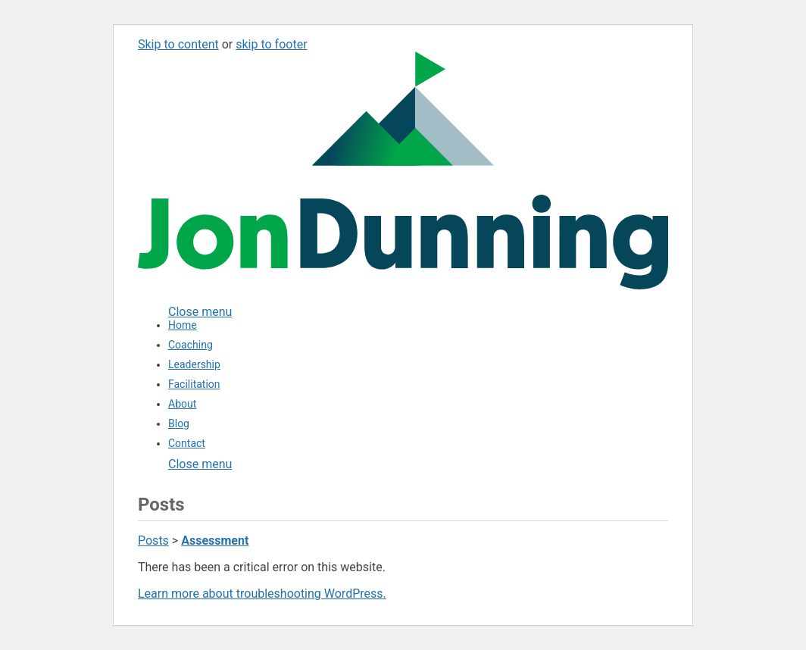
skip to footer (271, 44)
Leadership (194, 364)
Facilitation (194, 384)
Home (182, 325)
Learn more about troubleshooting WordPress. (262, 593)
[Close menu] (200, 312)
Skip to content (178, 44)
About (182, 404)
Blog (178, 423)
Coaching (190, 345)
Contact (186, 443)
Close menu (200, 464)
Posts (153, 540)
